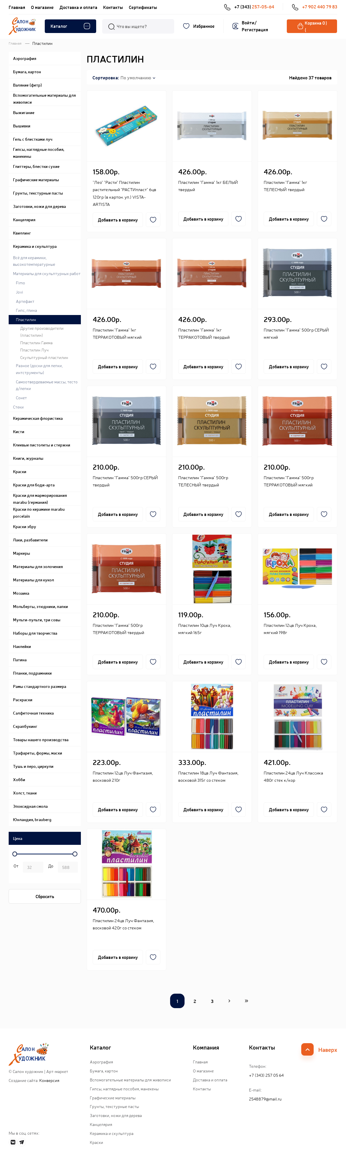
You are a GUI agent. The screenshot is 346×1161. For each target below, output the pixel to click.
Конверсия (49, 1080)
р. (49, 867)
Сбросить (45, 896)
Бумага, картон (104, 1070)
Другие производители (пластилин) (42, 331)
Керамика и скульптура (111, 1133)
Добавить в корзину (118, 220)
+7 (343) (249, 6)
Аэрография (101, 1061)
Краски (96, 1142)
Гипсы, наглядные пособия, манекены (124, 1088)
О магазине (42, 7)
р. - (15, 867)
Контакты (113, 7)
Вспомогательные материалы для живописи (130, 1079)
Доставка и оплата (78, 7)
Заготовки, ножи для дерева (116, 1115)
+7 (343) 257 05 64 (266, 1075)
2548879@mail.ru (265, 1098)
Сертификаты (143, 7)
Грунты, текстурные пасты (114, 1106)
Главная (17, 7)
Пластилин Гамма (36, 342)
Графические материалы (112, 1097)
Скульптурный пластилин (44, 357)
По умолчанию (135, 77)
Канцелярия (101, 1124)
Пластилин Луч (34, 349)
